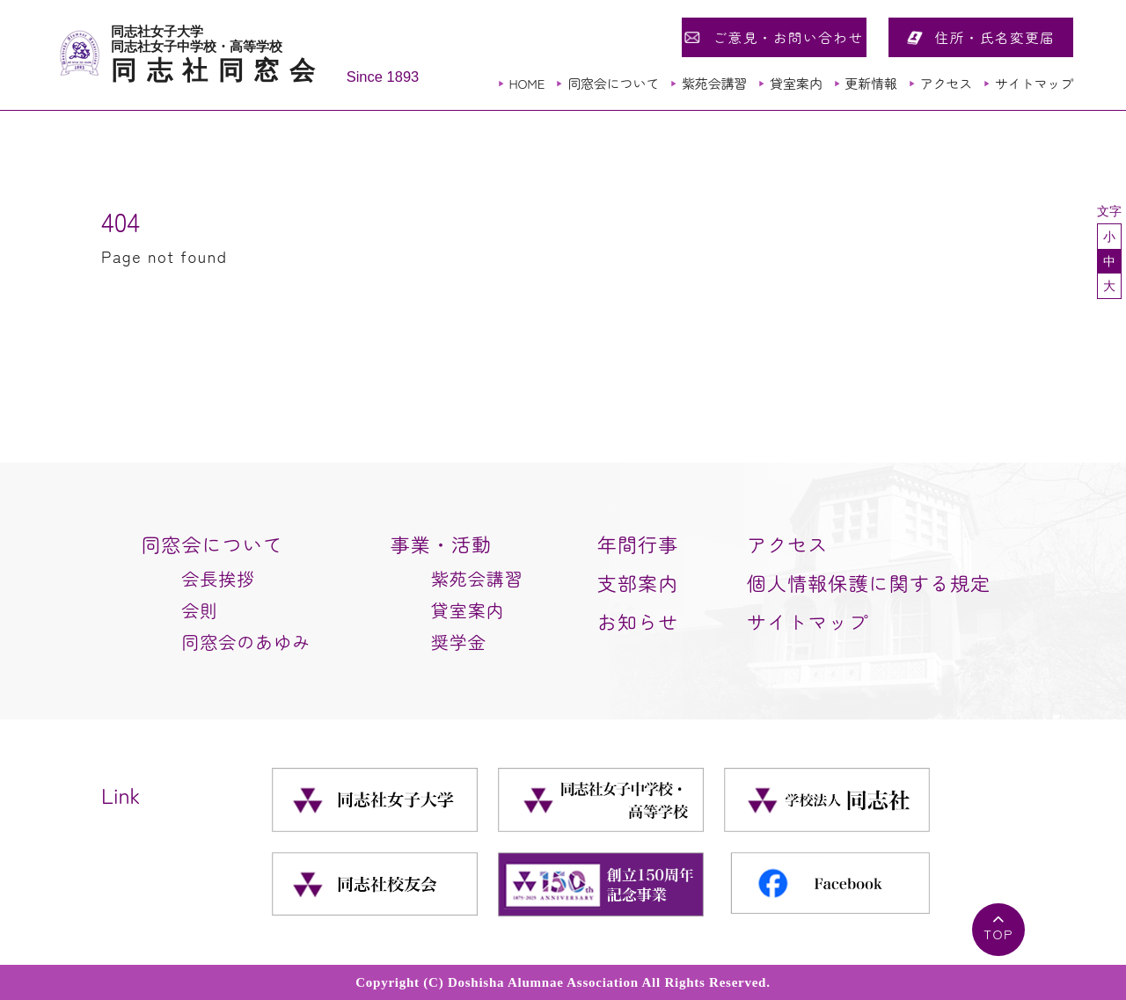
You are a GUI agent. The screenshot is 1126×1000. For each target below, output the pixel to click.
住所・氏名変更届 (995, 37)
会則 (199, 610)
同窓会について (613, 83)
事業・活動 (442, 543)
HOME (526, 83)
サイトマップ (1034, 83)
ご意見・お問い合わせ (788, 37)
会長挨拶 (218, 578)
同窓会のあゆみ (246, 641)
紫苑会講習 (714, 83)
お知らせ (637, 621)
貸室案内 (796, 83)
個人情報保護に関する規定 (869, 582)
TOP (998, 933)
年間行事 (637, 543)
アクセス (946, 83)
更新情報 (870, 83)
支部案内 (637, 582)
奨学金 (458, 641)
